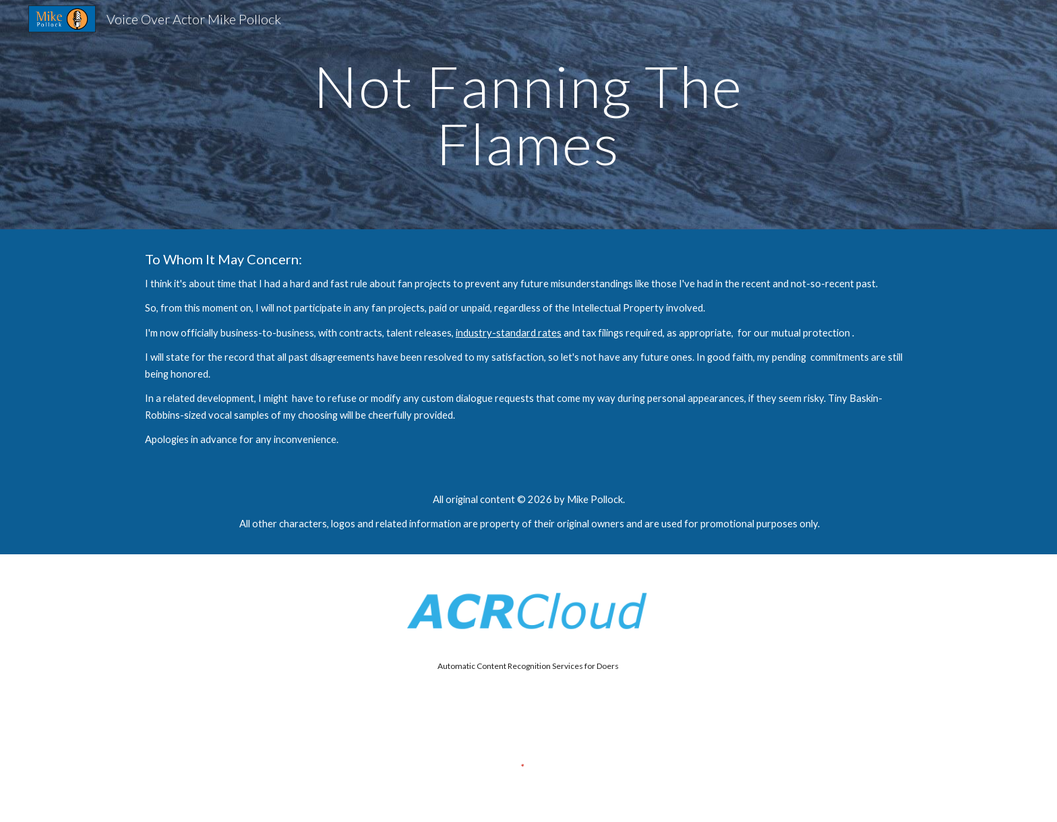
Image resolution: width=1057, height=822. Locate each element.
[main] (528, 115)
